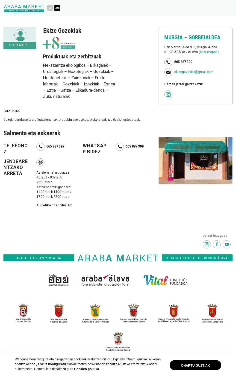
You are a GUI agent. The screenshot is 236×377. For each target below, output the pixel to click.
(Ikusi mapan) (209, 52)
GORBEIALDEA (205, 37)
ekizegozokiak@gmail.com (193, 72)
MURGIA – (176, 37)
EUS (57, 7)
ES (50, 7)
